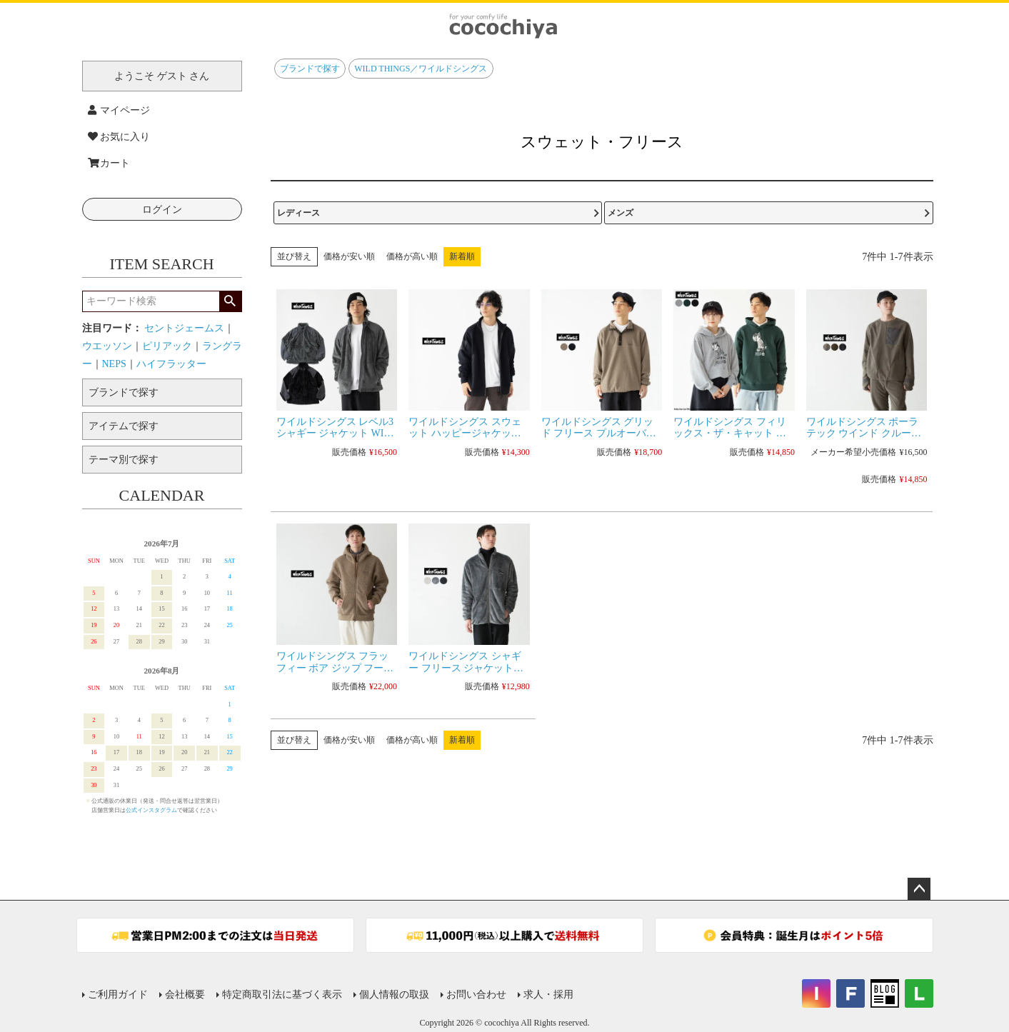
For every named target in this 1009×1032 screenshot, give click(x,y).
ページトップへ (919, 889)
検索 (230, 301)
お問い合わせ (476, 994)
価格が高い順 (412, 256)
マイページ (119, 110)
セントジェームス (184, 328)
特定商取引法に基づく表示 (282, 994)
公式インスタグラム (151, 810)
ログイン (162, 209)
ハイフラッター (171, 364)
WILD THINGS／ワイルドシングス (420, 69)
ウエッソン (107, 346)
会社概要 (185, 994)
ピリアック (167, 346)
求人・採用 (548, 994)
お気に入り (119, 136)
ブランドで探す (310, 69)
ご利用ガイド (118, 994)
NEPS (114, 364)
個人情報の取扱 (394, 994)
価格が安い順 (349, 256)
